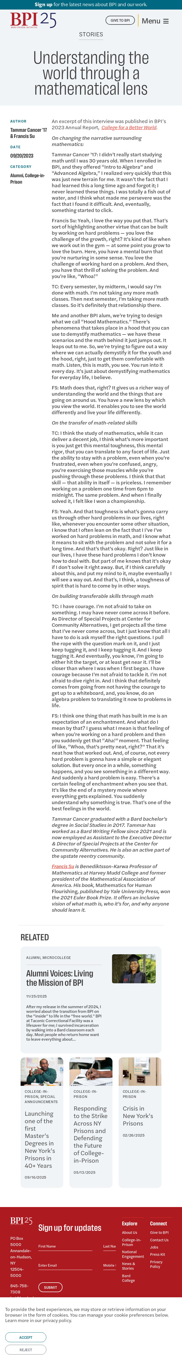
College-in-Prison (132, 1241)
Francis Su (63, 865)
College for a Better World (130, 127)
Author (18, 121)
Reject (26, 1349)
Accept (25, 1337)
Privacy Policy (156, 1261)
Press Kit (158, 1252)
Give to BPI (160, 1232)
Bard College (129, 1275)
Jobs (154, 1245)
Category (21, 166)
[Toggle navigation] (155, 20)
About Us (130, 1232)
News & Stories (129, 1263)
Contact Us (160, 1239)
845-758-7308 (19, 1288)
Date (15, 146)
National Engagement (133, 1252)
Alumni (17, 175)
